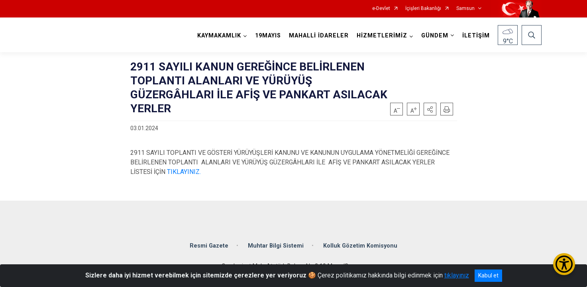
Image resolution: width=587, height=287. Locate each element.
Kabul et (488, 275)
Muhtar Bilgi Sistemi (276, 245)
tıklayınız (456, 275)
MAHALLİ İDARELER (319, 35)
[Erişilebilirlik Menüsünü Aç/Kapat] (564, 264)
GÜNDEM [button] (434, 35)
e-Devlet (381, 8)
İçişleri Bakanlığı (423, 8)
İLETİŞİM (476, 35)
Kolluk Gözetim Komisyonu (360, 245)
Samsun (465, 8)
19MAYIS (268, 35)
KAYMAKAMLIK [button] (219, 35)
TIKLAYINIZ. (184, 172)
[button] (430, 109)
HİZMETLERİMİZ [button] (382, 35)
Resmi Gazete (209, 245)
